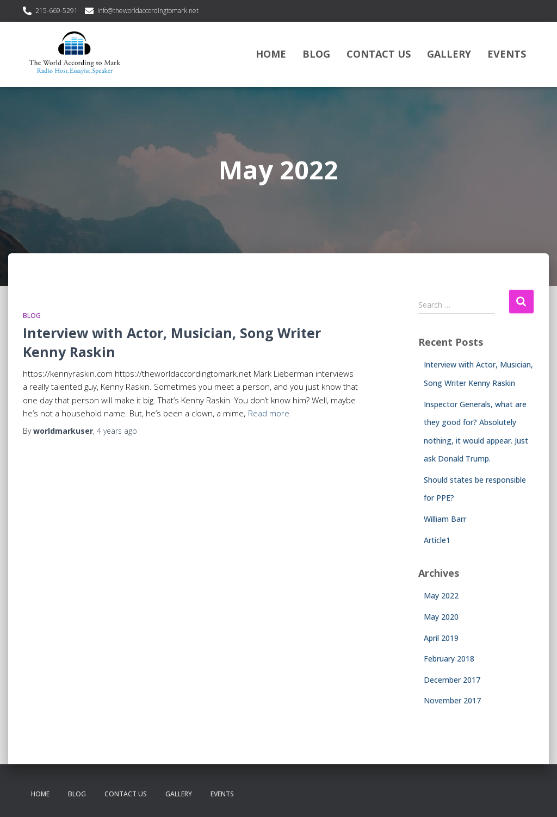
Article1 (437, 540)
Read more (268, 413)
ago (117, 431)
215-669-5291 (56, 10)
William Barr (445, 519)
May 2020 (441, 617)
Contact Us (378, 53)
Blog (316, 53)
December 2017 (452, 680)
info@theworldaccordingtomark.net (148, 10)
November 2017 (452, 700)
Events (506, 53)
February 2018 (449, 658)
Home (271, 53)
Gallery (449, 53)
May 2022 (441, 595)
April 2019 (441, 638)
